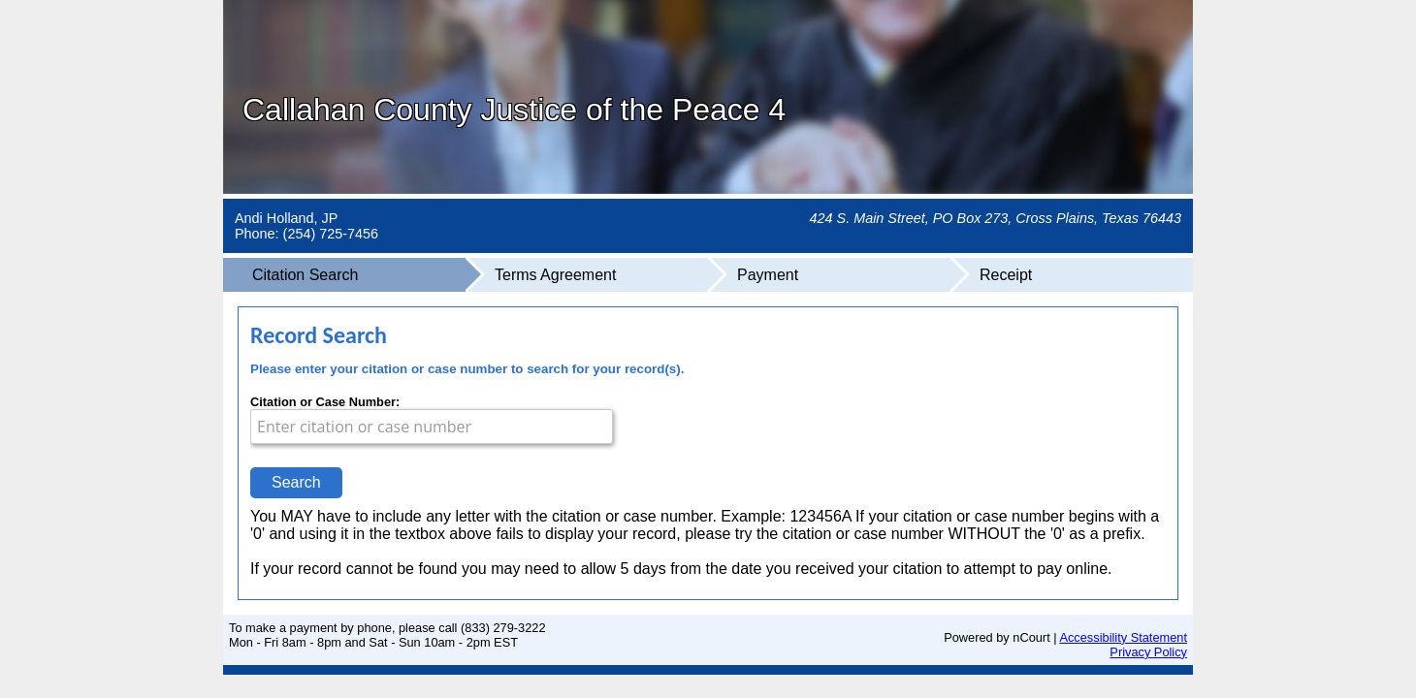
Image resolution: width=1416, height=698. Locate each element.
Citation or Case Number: (325, 402)
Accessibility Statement (1123, 637)
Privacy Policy (1148, 652)
